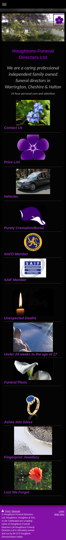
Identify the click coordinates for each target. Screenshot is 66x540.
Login (61, 511)
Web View (59, 514)
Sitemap (16, 511)
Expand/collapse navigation (33, 4)
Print (6, 511)
